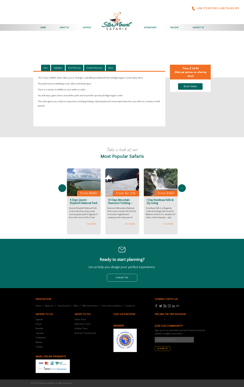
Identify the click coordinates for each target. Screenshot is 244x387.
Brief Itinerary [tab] (74, 68)
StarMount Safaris (46, 383)
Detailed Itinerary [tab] (95, 68)
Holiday (174, 27)
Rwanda (39, 328)
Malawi (39, 342)
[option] (84, 201)
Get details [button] (91, 224)
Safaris (86, 27)
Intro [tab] (46, 68)
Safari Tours (80, 319)
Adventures (150, 27)
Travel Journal (63, 306)
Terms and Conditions (111, 306)
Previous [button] (62, 188)
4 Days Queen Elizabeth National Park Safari (83, 203)
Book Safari (190, 86)
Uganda (39, 319)
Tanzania (40, 333)
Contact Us (198, 27)
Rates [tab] (110, 68)
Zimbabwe (41, 337)
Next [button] (182, 188)
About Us (64, 27)
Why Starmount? (90, 306)
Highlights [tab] (58, 68)
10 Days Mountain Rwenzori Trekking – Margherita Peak (120, 203)
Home (43, 27)
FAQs (75, 306)
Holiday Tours (81, 328)
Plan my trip (122, 277)
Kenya (38, 324)
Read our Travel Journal (85, 333)
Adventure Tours (83, 324)
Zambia (39, 347)
